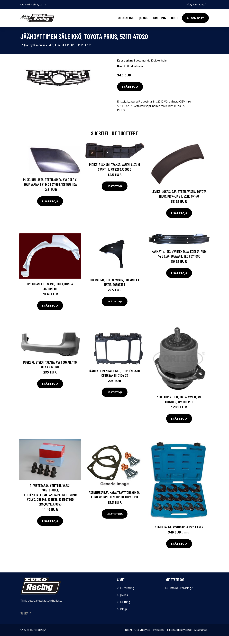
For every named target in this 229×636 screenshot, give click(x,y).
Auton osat (195, 18)
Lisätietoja (130, 86)
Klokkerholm (159, 60)
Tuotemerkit (142, 60)
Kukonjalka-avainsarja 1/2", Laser (179, 527)
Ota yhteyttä (142, 630)
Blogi (175, 18)
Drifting (159, 18)
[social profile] (46, 4)
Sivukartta (200, 630)
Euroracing (125, 18)
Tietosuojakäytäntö (179, 630)
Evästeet (158, 630)
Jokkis (143, 18)
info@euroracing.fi (196, 4)
